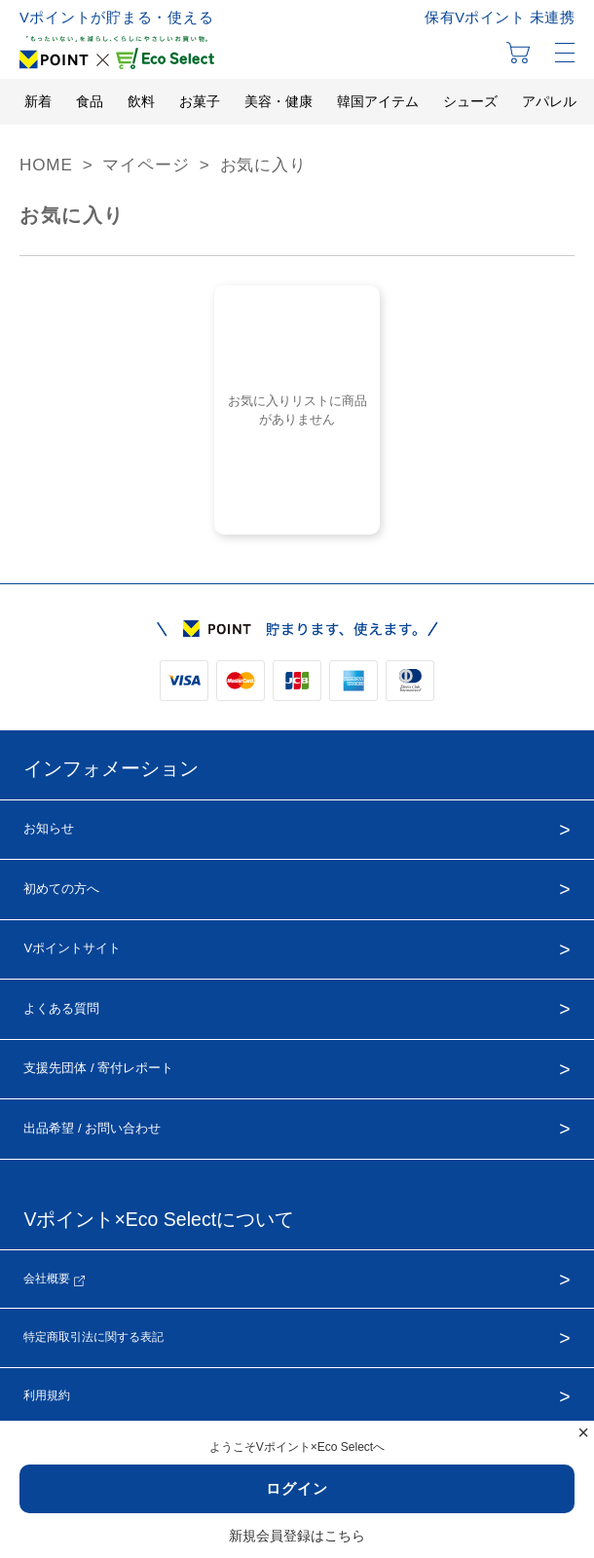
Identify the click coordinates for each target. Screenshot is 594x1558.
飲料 (141, 101)
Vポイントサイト (72, 948)
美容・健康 (278, 101)
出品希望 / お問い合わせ (92, 1128)
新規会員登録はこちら (297, 1535)
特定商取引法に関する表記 (93, 1337)
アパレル (549, 101)
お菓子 (199, 101)
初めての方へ (61, 888)
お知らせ (48, 828)
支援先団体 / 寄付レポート (98, 1067)
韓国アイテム (378, 101)
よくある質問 (61, 1008)
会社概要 (53, 1279)
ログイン (297, 1488)
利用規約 (46, 1395)
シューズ (470, 101)
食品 (89, 101)
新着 (38, 101)
